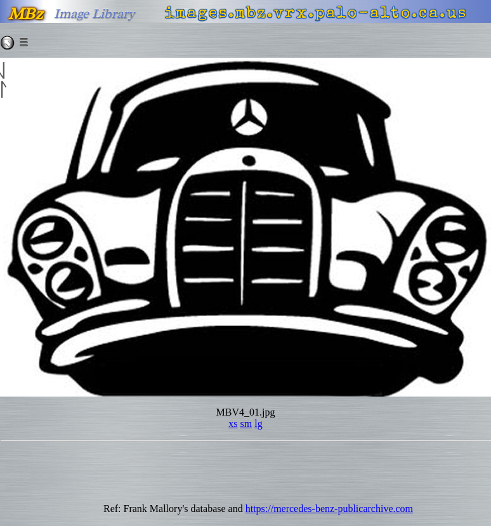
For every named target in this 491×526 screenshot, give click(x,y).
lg (258, 423)
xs (232, 423)
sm (246, 423)
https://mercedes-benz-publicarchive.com (329, 508)
